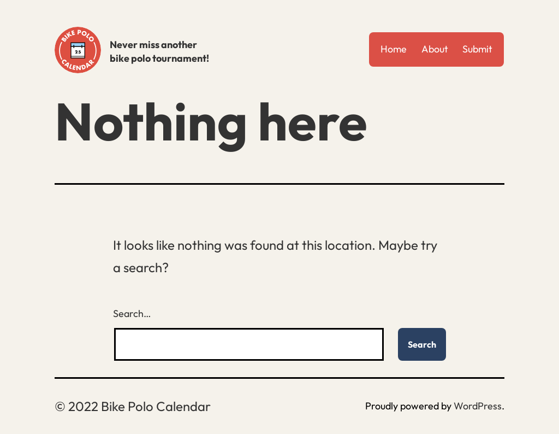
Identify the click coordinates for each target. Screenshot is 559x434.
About (434, 49)
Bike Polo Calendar (78, 50)
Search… (132, 313)
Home (393, 49)
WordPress (478, 406)
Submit (477, 49)
